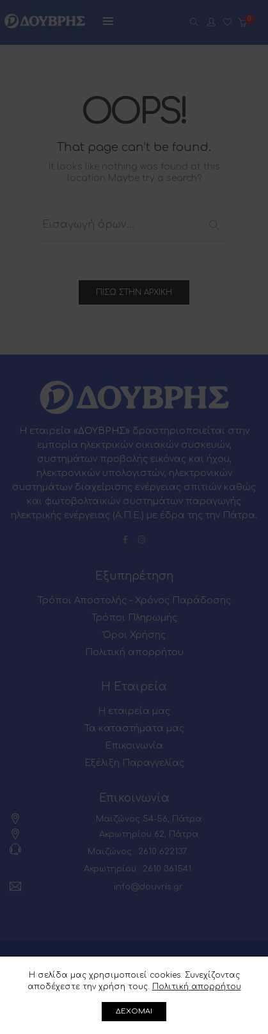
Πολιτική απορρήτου (196, 986)
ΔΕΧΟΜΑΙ (134, 1011)
